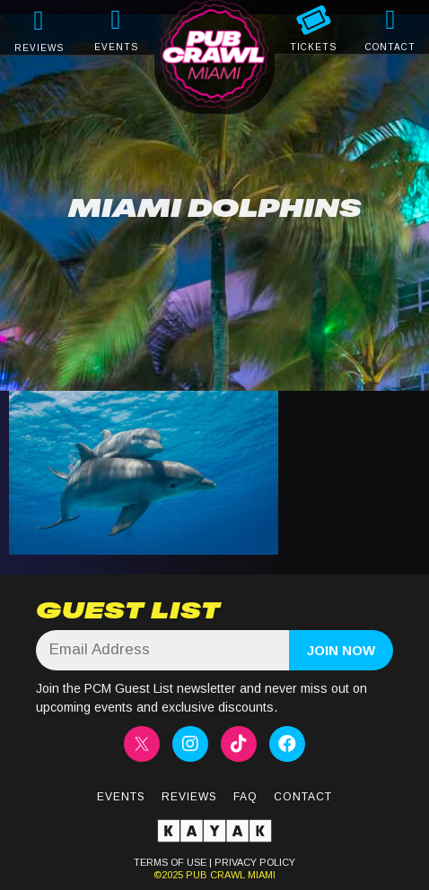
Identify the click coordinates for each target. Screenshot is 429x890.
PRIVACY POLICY (254, 862)
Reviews (189, 797)
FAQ (245, 797)
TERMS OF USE (170, 862)
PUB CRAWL (215, 874)
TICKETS (313, 47)
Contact (303, 797)
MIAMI (260, 874)
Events (121, 797)
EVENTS (116, 47)
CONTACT (390, 47)
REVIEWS (39, 48)
